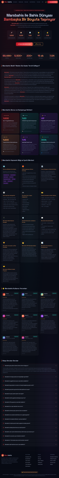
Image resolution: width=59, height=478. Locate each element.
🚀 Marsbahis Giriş (52, 1)
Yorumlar (38, 1)
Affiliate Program (53, 458)
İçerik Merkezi (32, 1)
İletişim (51, 464)
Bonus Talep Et (40, 460)
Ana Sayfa (15, 1)
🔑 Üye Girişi (39, 44)
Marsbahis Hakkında (54, 457)
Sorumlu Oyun (52, 462)
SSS (42, 1)
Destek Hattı (40, 464)
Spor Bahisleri (27, 458)
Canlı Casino (27, 460)
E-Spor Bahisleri (28, 464)
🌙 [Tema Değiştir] (45, 1)
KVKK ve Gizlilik (53, 460)
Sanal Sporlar (27, 466)
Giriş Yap (39, 458)
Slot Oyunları (27, 462)
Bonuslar (26, 1)
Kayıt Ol (39, 457)
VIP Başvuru (40, 462)
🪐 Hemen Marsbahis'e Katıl (24, 44)
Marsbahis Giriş (28, 457)
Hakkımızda (21, 1)
